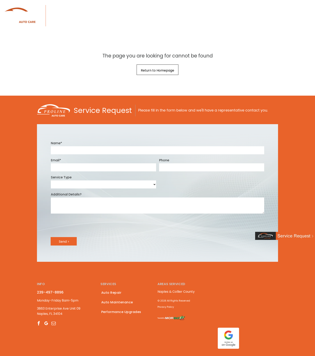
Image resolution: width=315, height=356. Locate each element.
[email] (53, 324)
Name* (56, 143)
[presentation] (81, 225)
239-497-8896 (69, 8)
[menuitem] (118, 15)
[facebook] (38, 324)
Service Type (61, 177)
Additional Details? (66, 194)
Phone (164, 160)
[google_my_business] (46, 324)
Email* (56, 160)
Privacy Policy (166, 307)
